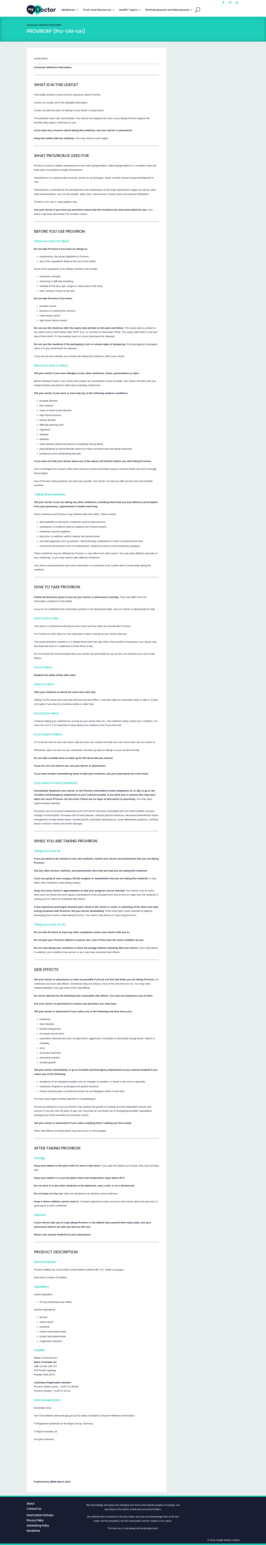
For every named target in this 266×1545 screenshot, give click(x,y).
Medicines (68, 10)
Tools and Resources (97, 10)
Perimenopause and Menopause (167, 10)
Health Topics (128, 10)
